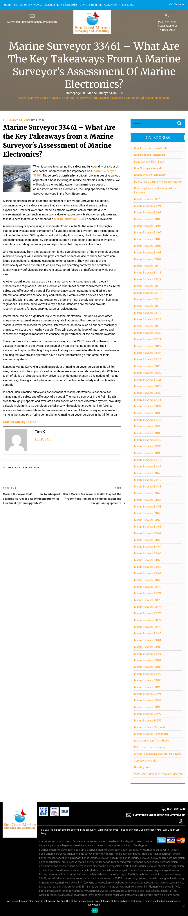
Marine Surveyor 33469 (147, 579)
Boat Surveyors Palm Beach (150, 174)
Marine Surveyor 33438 (147, 446)
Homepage (73, 92)
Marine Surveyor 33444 (147, 459)
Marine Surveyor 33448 (147, 486)
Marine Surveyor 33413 (147, 285)
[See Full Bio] (52, 433)
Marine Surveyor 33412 (147, 279)
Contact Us (113, 4)
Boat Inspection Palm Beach (150, 147)
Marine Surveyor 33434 (147, 419)
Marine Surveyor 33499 (147, 713)
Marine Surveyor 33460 (147, 519)
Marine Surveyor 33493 (147, 686)
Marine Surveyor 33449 (147, 492)
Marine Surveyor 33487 (147, 673)
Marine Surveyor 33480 (147, 633)
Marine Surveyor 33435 (147, 425)
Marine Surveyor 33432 (147, 405)
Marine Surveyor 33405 (147, 232)
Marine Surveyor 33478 (147, 626)
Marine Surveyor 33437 (147, 439)
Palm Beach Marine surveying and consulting (73, 829)
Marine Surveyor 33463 (147, 539)
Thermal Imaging (91, 4)
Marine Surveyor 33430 (147, 392)
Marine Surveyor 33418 (147, 319)
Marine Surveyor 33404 (147, 225)
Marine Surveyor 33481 (147, 639)
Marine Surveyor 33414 (147, 292)
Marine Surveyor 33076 (147, 198)
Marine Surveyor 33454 (147, 499)
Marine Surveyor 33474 (147, 606)
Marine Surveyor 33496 (147, 693)
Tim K (40, 119)
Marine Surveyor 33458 (147, 506)
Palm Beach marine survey (149, 746)
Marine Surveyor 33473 (147, 599)
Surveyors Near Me (145, 760)
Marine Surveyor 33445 (147, 466)
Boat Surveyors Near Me (148, 167)
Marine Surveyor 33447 (147, 479)
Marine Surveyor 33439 (147, 452)
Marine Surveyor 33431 (147, 399)
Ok (94, 910)
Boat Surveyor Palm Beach (149, 161)
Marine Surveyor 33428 (147, 379)
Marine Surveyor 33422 (147, 345)
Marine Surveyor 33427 (147, 372)
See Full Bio (43, 433)
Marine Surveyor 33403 (147, 218)
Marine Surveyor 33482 (147, 646)
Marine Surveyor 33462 (147, 533)
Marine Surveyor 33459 (147, 512)
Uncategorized (142, 766)
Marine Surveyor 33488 (147, 680)
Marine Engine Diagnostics (61, 4)
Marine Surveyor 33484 (147, 659)
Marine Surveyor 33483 (147, 653)
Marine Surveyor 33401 (147, 205)
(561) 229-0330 (167, 22)
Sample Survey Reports (28, 4)
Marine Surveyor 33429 (147, 385)
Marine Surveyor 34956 (147, 720)
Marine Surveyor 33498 (147, 706)
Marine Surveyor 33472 (147, 593)
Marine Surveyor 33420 (147, 332)
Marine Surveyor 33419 (147, 325)
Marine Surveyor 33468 (147, 573)
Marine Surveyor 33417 (147, 312)
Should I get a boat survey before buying (157, 753)
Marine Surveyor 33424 (147, 352)
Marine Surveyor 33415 (147, 299)
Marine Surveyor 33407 (147, 245)
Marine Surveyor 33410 (147, 265)
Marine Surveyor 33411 (147, 272)
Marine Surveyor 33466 (147, 559)
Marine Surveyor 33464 (147, 546)
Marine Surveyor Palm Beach (151, 733)
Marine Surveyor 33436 (147, 432)
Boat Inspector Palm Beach (149, 154)
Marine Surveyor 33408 (147, 252)
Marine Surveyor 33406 (147, 238)
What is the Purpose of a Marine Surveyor (158, 773)
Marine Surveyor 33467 (147, 566)
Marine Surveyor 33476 (147, 613)
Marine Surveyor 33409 (147, 259)
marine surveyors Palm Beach (151, 740)
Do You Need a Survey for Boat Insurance (158, 181)
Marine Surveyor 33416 (147, 305)
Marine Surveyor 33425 (147, 359)
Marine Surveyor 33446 (147, 472)
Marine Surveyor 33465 (147, 553)
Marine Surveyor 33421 (147, 339)
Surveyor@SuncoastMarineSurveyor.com (32, 21)
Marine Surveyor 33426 (147, 365)
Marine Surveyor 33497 (147, 700)
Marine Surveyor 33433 (147, 412)
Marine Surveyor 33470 (147, 586)
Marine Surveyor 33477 (147, 619)
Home (7, 4)
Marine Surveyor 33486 (147, 666)
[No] (183, 906)
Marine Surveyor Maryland (149, 726)
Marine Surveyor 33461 (103, 92)
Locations (128, 4)
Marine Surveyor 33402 (147, 212)
